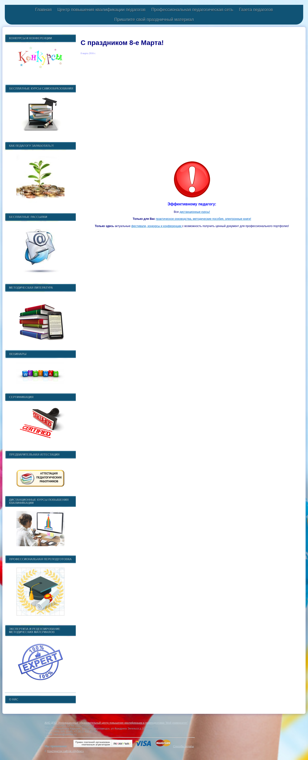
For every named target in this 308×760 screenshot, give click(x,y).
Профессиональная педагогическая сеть (192, 9)
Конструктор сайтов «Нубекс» (65, 751)
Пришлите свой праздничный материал (154, 19)
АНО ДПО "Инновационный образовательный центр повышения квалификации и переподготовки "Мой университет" (116, 722)
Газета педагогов (256, 9)
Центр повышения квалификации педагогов (101, 9)
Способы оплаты (183, 746)
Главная (43, 9)
